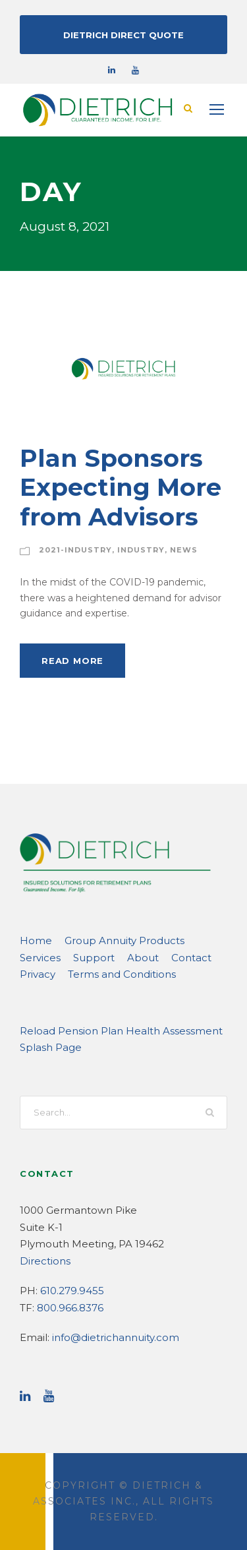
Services (195, 939)
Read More (70, 660)
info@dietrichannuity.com (105, 1336)
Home (33, 939)
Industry (128, 549)
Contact (122, 957)
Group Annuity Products (111, 939)
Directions (42, 1260)
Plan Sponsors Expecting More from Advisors (111, 486)
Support (37, 957)
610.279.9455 (69, 1290)
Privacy (167, 957)
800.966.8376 (68, 1307)
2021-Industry (70, 549)
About (79, 957)
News (166, 549)
